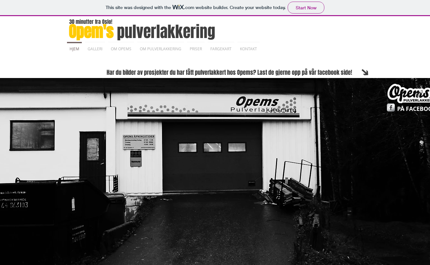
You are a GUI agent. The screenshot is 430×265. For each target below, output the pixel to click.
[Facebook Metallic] (391, 107)
